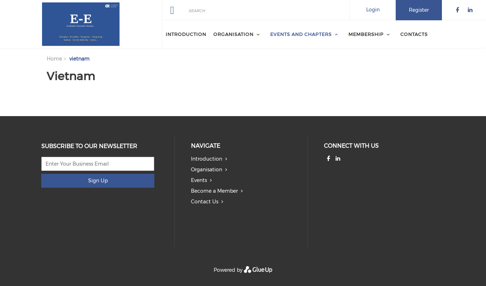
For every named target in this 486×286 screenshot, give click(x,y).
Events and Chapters (301, 34)
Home (54, 59)
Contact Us (204, 201)
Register (419, 10)
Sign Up (98, 180)
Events (199, 180)
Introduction (186, 34)
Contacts (414, 34)
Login (373, 9)
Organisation (233, 34)
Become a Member (214, 191)
